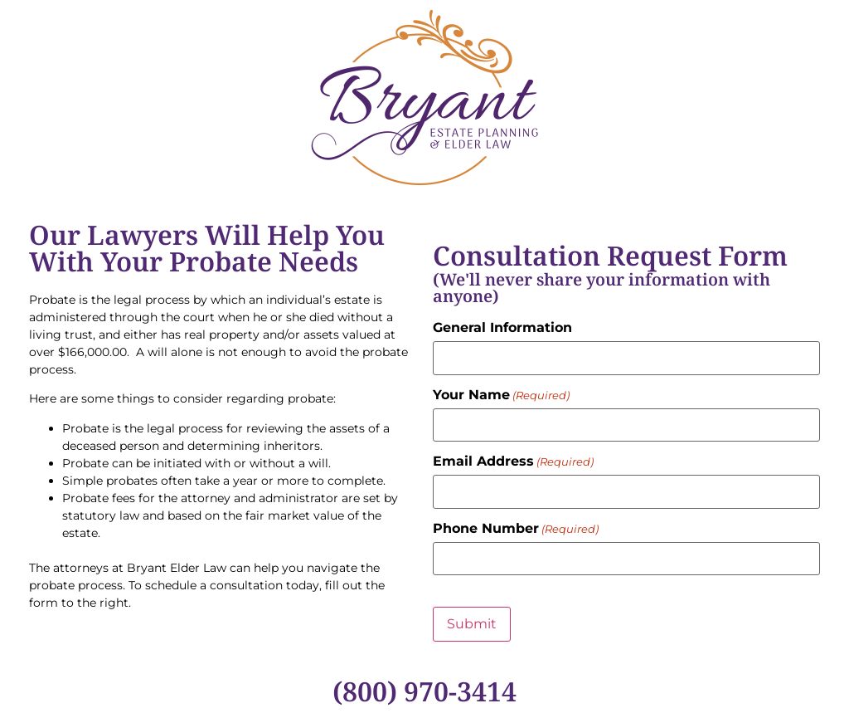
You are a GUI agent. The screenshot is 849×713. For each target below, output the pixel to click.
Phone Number (516, 528)
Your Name (501, 395)
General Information (502, 328)
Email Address (513, 461)
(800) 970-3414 (424, 691)
